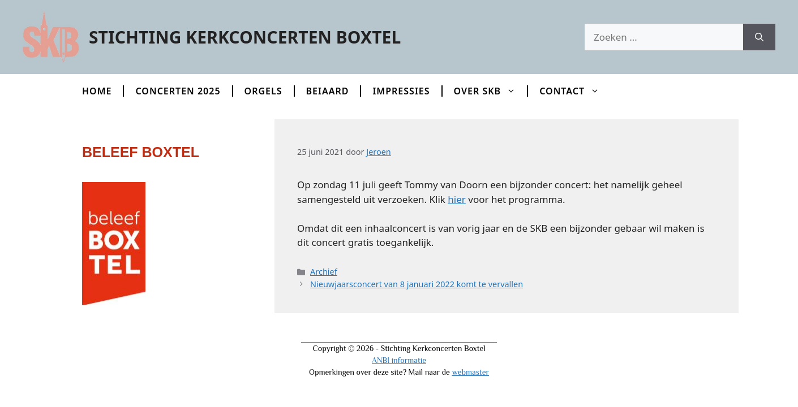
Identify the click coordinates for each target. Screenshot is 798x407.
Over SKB (490, 91)
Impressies (401, 91)
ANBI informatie (399, 360)
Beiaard (327, 91)
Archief (323, 271)
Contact (575, 91)
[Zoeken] (759, 37)
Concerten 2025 (177, 91)
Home (96, 91)
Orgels (263, 91)
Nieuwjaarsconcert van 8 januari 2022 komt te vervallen (416, 284)
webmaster (470, 371)
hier (457, 199)
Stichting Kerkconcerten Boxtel (245, 37)
